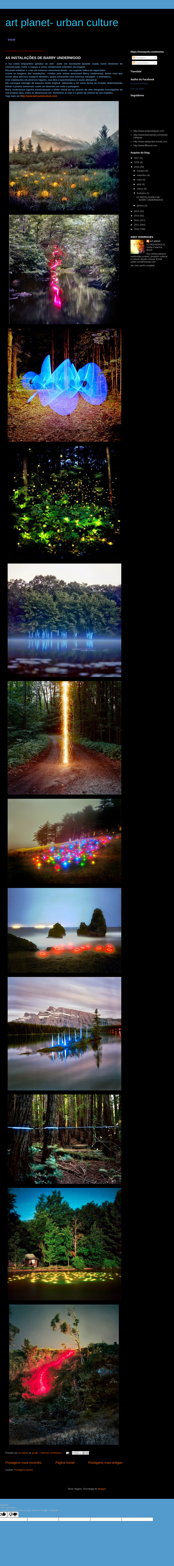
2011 (137, 224)
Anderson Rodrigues (139, 83)
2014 (137, 211)
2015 (137, 167)
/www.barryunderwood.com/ (41, 96)
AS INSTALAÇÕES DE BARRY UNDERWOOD (43, 58)
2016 (137, 162)
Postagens (139, 57)
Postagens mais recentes (23, 1462)
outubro (141, 170)
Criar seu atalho (137, 89)
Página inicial (64, 1462)
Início (11, 39)
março (140, 188)
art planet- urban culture (61, 22)
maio (140, 179)
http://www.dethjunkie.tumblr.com (150, 141)
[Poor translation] (13, 1514)
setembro (142, 175)
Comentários (140, 63)
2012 (137, 220)
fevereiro (141, 193)
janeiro (141, 205)
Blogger (102, 1488)
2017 (137, 158)
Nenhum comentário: (51, 1452)
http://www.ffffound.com (145, 145)
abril (139, 184)
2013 (137, 215)
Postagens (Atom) (23, 1470)
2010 (137, 229)
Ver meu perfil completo (142, 265)
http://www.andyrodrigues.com (148, 131)
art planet (155, 241)
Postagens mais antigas (105, 1462)
